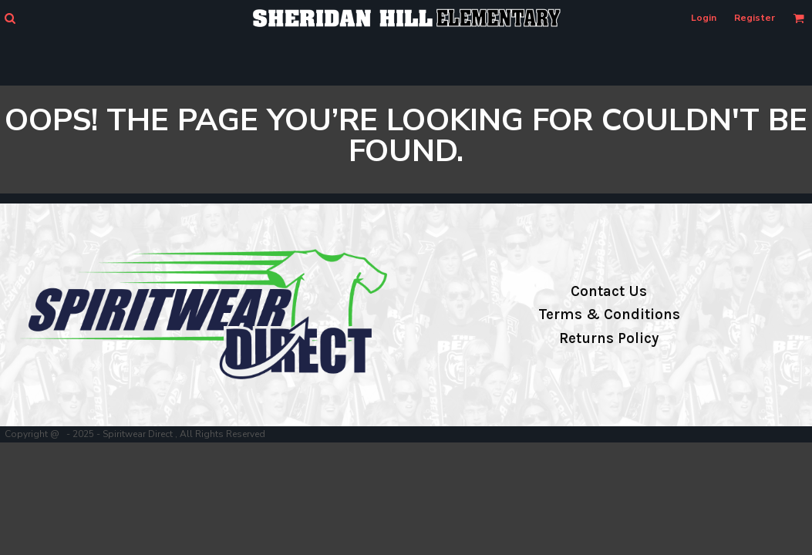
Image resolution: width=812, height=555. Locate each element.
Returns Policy (609, 338)
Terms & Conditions (609, 314)
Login (703, 18)
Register (754, 18)
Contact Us (609, 291)
